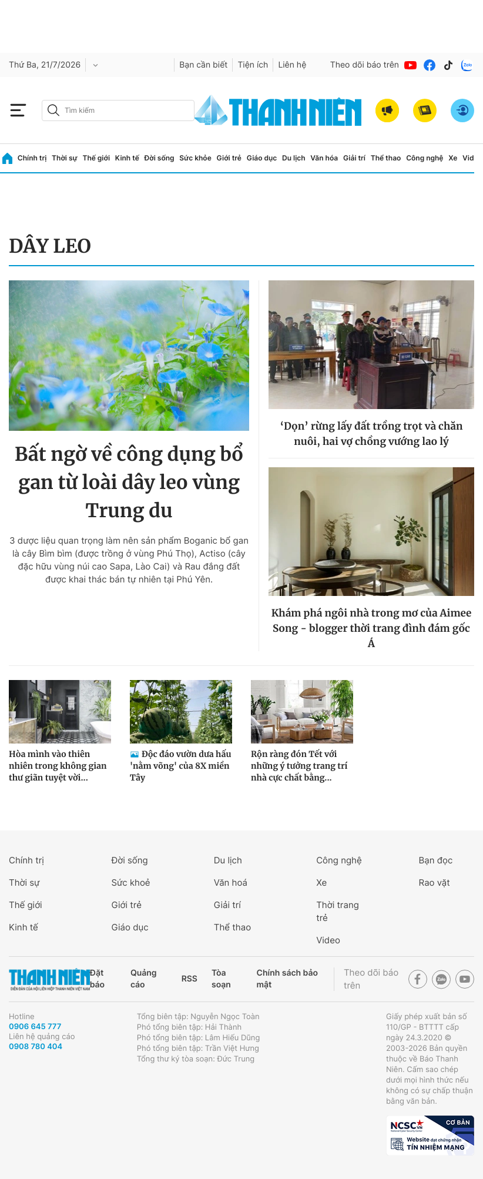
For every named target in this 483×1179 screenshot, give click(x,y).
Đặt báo (97, 979)
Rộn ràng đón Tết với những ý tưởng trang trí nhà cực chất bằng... (299, 766)
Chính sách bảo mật (287, 979)
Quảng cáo (143, 979)
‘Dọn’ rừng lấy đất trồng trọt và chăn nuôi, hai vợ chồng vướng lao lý (371, 434)
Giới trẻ (229, 157)
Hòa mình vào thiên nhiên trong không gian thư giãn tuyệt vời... (58, 766)
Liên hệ (292, 65)
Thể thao (386, 157)
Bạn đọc (436, 860)
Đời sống (160, 157)
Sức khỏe (195, 157)
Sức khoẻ (130, 882)
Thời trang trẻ (337, 911)
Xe (452, 157)
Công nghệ (424, 157)
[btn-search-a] (53, 110)
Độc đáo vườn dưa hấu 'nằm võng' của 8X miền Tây (180, 766)
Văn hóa (324, 157)
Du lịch (294, 157)
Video (472, 157)
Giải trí (354, 157)
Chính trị (32, 157)
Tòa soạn (221, 979)
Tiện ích (252, 65)
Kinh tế (127, 157)
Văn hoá (230, 882)
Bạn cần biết (203, 65)
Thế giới (96, 157)
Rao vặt (434, 882)
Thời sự (65, 157)
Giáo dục (262, 157)
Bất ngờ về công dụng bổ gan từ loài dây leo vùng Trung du (129, 482)
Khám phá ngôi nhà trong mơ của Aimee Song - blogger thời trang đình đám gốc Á (371, 628)
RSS (189, 979)
